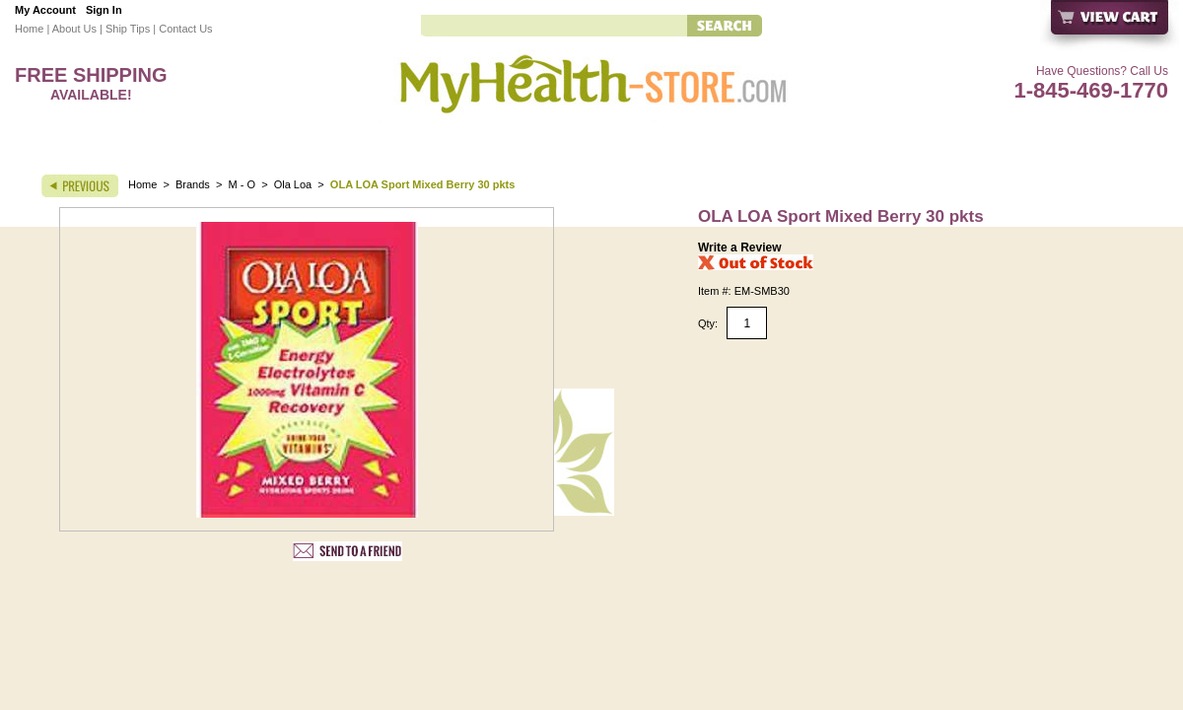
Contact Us (185, 29)
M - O (242, 184)
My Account (45, 10)
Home (29, 29)
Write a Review (739, 247)
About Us (74, 29)
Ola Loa (293, 184)
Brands (192, 184)
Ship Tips (127, 29)
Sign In (104, 10)
